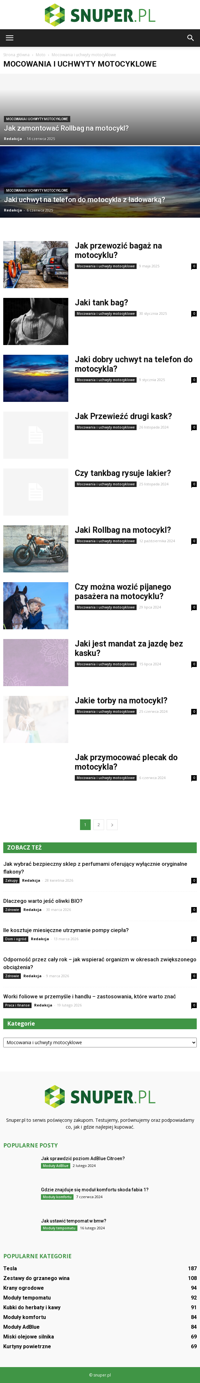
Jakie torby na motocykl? (121, 700)
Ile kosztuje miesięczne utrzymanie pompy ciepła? (66, 930)
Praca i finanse (17, 1005)
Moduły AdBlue (55, 1165)
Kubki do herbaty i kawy (31, 1307)
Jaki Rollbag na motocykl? (123, 530)
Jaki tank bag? (101, 302)
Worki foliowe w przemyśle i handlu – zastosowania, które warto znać (89, 996)
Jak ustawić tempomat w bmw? (73, 1220)
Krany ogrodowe (23, 1288)
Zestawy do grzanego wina (36, 1278)
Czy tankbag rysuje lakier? (123, 473)
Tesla (10, 1268)
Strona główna (16, 55)
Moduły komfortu (57, 1197)
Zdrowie (12, 909)
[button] (191, 38)
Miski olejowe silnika (28, 1337)
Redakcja (13, 138)
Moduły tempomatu (59, 1228)
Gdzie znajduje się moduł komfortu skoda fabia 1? (95, 1189)
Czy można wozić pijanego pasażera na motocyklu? (123, 591)
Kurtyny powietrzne (27, 1346)
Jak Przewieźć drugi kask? (123, 416)
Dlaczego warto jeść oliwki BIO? (43, 901)
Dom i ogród (15, 939)
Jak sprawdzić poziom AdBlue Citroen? (83, 1158)
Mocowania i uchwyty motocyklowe (37, 119)
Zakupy (11, 880)
